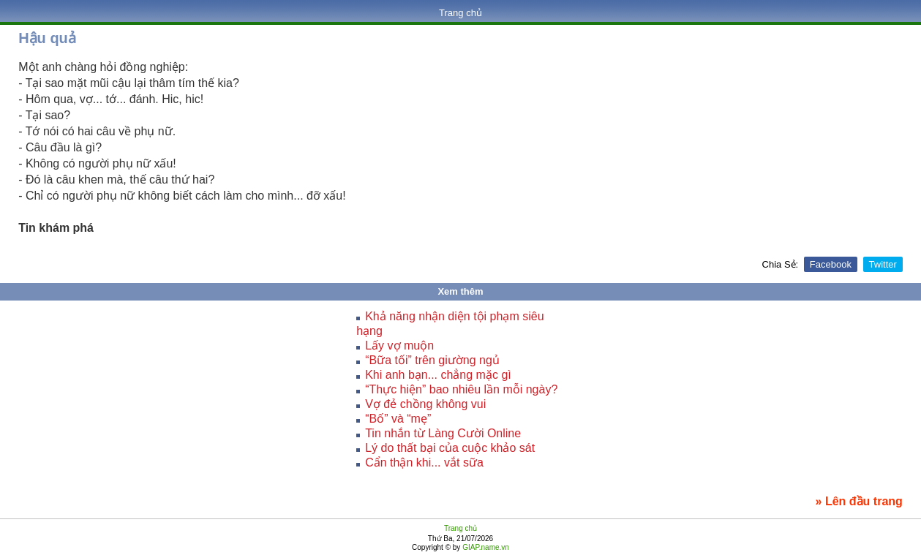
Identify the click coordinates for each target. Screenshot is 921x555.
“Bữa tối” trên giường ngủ (432, 360)
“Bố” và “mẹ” (398, 418)
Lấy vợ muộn (399, 345)
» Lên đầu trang (859, 501)
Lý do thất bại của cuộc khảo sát (450, 448)
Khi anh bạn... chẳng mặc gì (438, 375)
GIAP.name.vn (484, 547)
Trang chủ (460, 12)
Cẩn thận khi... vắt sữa (424, 462)
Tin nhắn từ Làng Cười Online (443, 433)
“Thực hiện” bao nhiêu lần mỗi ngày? (461, 389)
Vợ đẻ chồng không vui (425, 404)
